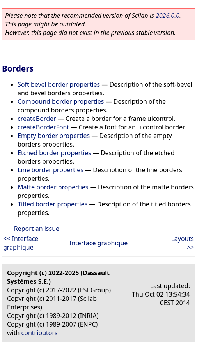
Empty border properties (54, 135)
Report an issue (36, 228)
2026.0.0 (167, 15)
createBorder (37, 118)
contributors (39, 332)
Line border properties (50, 170)
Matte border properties (53, 187)
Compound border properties (61, 101)
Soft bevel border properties (59, 84)
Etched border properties (54, 152)
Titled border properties (52, 204)
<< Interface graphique (20, 242)
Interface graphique (98, 243)
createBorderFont (43, 127)
